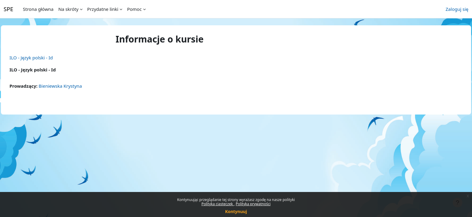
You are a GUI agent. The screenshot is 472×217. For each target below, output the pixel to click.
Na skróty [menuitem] (68, 9)
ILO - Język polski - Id (44, 58)
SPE (8, 9)
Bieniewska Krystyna (73, 86)
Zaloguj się (457, 9)
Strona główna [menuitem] (38, 9)
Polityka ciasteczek (217, 203)
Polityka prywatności (253, 203)
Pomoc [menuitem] (134, 9)
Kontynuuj (236, 211)
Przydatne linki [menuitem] (103, 9)
